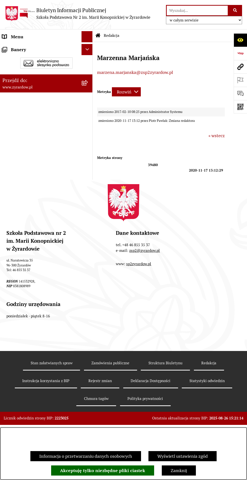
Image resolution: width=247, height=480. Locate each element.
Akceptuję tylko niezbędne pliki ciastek (102, 470)
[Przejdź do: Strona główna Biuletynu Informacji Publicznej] (98, 36)
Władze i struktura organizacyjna (34, 77)
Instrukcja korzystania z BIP (45, 422)
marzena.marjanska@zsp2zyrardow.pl (135, 72)
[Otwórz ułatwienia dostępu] (240, 40)
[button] (88, 77)
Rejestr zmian (100, 422)
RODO (8, 166)
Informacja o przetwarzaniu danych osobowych (85, 456)
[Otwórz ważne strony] (240, 80)
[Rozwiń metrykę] (126, 91)
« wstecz (216, 135)
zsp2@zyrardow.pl (144, 292)
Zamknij (179, 470)
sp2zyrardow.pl (138, 305)
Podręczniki (13, 154)
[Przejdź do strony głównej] (77, 13)
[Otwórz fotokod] (240, 106)
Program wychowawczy (25, 143)
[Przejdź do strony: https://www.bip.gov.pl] (240, 53)
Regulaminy (13, 110)
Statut (8, 99)
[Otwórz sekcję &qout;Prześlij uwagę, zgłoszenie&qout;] (240, 93)
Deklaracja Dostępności (25, 88)
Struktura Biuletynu (165, 404)
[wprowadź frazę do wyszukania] (197, 10)
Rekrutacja (12, 132)
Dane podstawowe (20, 65)
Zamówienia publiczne (110, 404)
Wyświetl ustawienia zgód (182, 456)
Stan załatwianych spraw (52, 404)
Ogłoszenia (13, 121)
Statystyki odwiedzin (207, 422)
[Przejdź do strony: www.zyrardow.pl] (240, 66)
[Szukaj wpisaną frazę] (235, 10)
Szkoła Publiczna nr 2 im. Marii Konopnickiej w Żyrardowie (32, 51)
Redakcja (208, 404)
